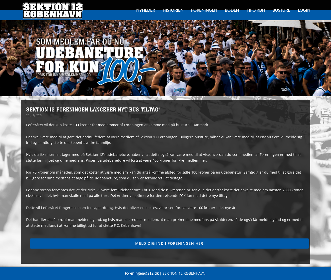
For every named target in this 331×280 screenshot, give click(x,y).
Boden (232, 10)
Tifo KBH (256, 10)
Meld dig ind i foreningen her (169, 243)
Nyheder (145, 10)
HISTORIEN (173, 10)
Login (304, 10)
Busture (281, 10)
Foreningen (204, 10)
